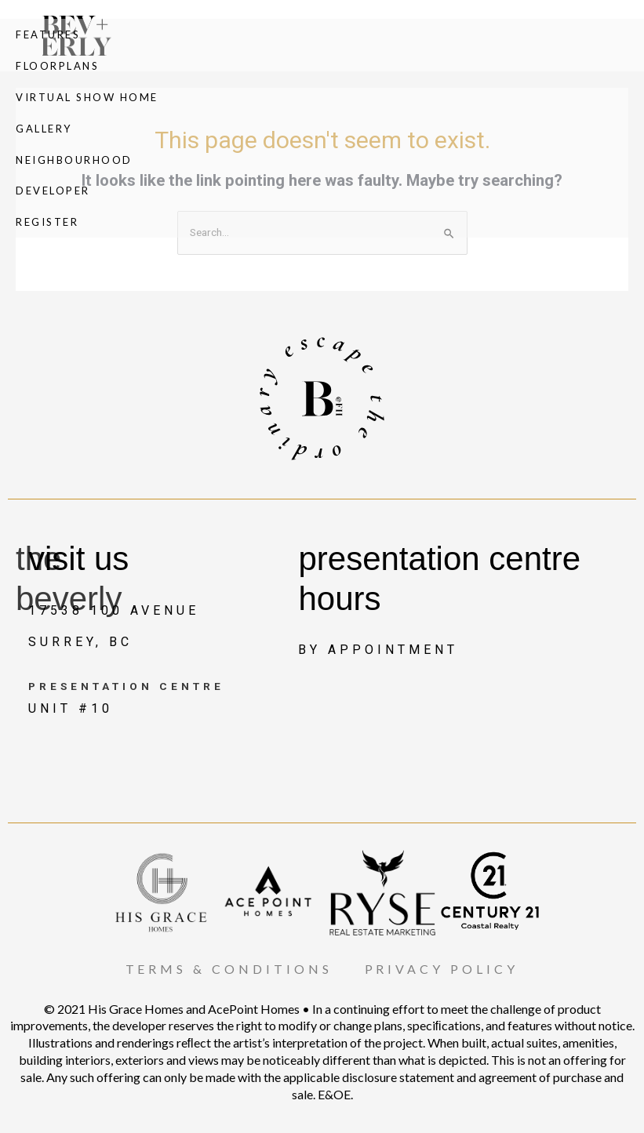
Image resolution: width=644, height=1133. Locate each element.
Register (47, 222)
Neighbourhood (74, 160)
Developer (53, 191)
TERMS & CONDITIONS (229, 968)
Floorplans (57, 66)
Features (48, 34)
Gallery (44, 128)
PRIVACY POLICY (442, 968)
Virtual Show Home (87, 97)
